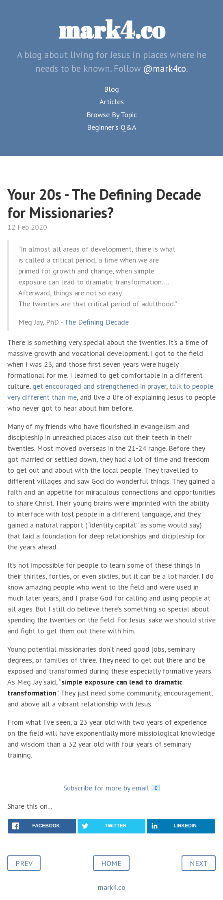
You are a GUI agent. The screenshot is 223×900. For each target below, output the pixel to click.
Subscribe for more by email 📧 (111, 787)
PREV (23, 863)
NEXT (199, 863)
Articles (112, 101)
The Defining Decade (96, 322)
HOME (111, 863)
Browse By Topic (112, 114)
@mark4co (164, 68)
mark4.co (111, 29)
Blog (111, 89)
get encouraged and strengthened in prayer (99, 386)
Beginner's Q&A (111, 127)
